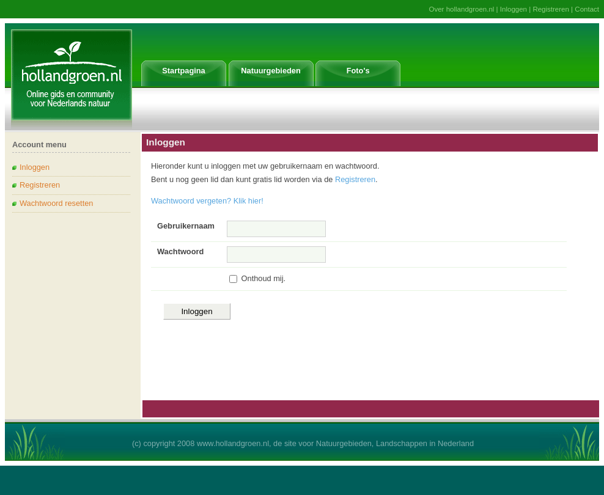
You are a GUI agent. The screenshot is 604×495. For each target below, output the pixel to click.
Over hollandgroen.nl (462, 9)
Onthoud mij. (263, 278)
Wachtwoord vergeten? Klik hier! (207, 200)
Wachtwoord (180, 251)
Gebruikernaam (186, 225)
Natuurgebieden (270, 70)
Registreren (550, 9)
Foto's (358, 70)
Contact (587, 9)
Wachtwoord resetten (56, 203)
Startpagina (183, 70)
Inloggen (513, 9)
